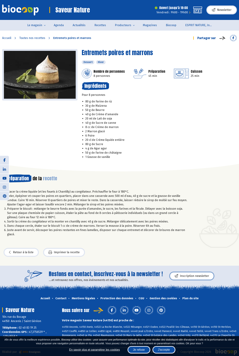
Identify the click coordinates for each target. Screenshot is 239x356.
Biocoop (171, 25)
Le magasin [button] (34, 25)
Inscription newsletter (192, 276)
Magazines (150, 25)
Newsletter (222, 10)
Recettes (100, 25)
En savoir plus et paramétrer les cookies (94, 349)
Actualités (79, 25)
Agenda (59, 25)
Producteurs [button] (123, 25)
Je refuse (139, 349)
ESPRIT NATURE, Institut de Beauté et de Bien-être (200, 25)
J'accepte (164, 349)
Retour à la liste (21, 252)
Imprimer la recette (64, 252)
